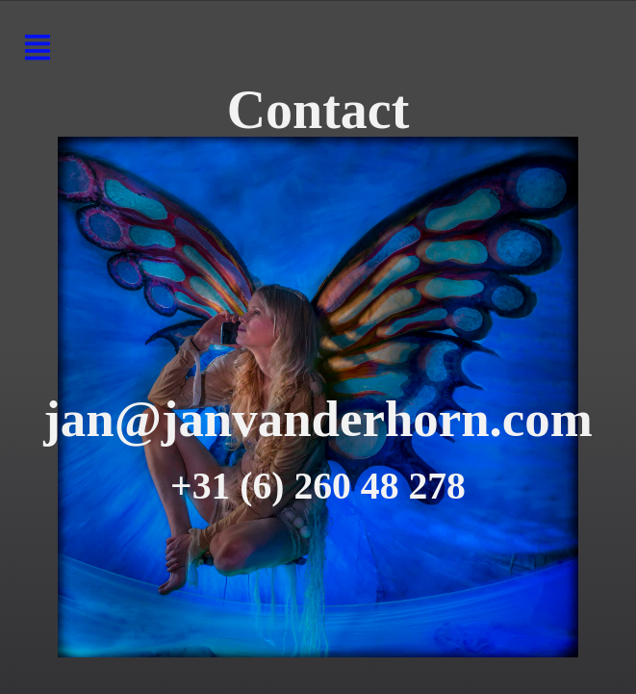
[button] (37, 49)
